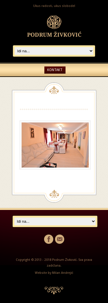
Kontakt (54, 70)
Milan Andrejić (62, 273)
